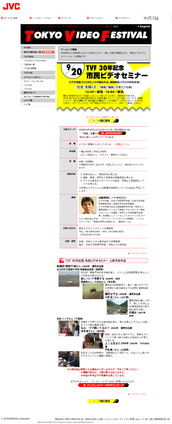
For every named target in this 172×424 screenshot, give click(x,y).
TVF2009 (70, 26)
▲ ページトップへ (137, 253)
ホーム (30, 26)
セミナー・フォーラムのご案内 (94, 26)
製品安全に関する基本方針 (67, 419)
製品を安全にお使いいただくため (101, 419)
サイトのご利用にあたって (132, 419)
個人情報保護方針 (158, 419)
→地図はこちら (121, 144)
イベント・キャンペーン (49, 26)
